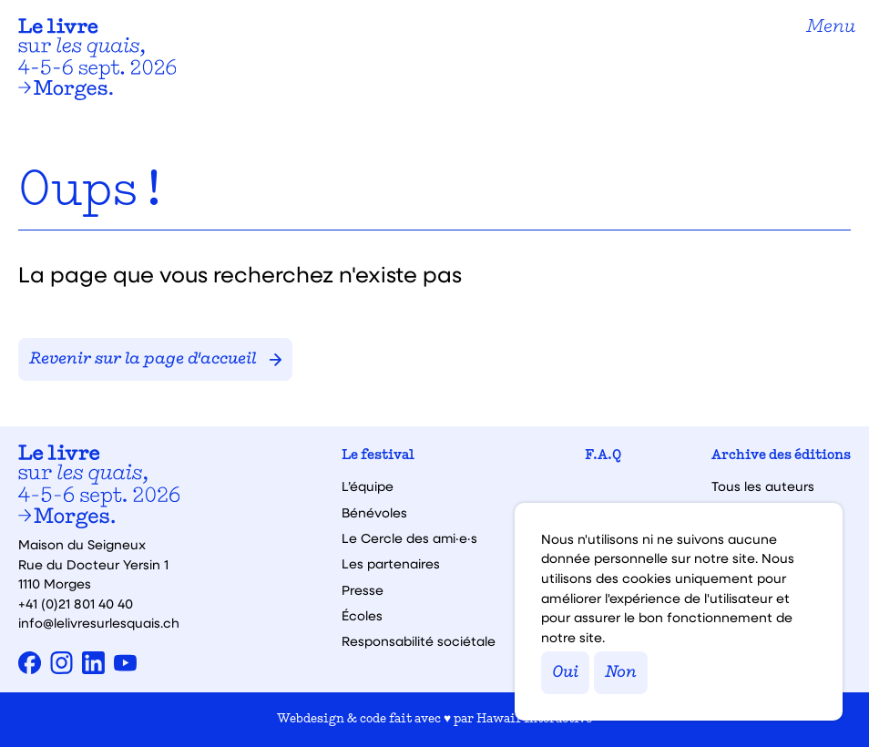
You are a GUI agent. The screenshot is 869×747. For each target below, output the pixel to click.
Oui (565, 672)
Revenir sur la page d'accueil (155, 359)
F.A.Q (603, 456)
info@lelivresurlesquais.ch (98, 622)
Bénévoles (374, 513)
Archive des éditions (781, 456)
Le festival (378, 456)
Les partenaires (391, 564)
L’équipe (368, 486)
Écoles (362, 615)
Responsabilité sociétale (419, 641)
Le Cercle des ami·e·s (409, 538)
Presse (362, 590)
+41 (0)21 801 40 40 (75, 603)
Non (621, 672)
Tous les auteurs (762, 486)
